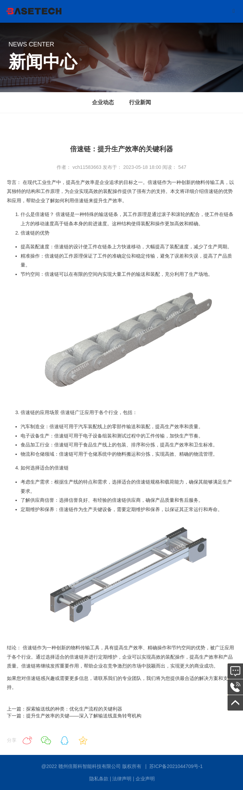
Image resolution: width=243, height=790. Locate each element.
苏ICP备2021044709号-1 (176, 766)
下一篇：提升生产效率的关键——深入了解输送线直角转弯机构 (74, 715)
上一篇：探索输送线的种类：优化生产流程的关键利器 (64, 709)
